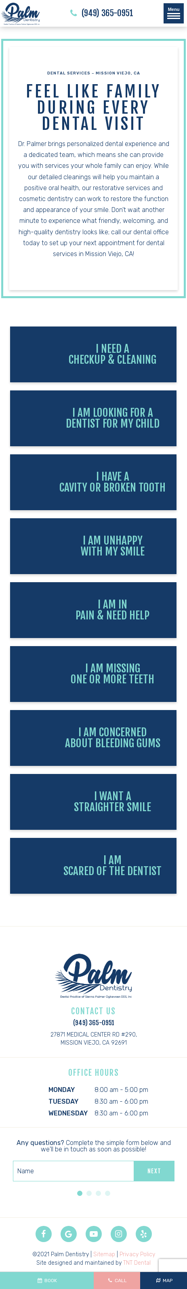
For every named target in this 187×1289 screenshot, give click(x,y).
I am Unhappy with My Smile (113, 546)
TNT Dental (137, 1262)
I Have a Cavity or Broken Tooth (112, 482)
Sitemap (104, 1254)
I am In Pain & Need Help (112, 610)
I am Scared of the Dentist (112, 865)
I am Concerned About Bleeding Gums (112, 737)
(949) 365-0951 (100, 13)
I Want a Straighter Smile (112, 801)
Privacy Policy (137, 1254)
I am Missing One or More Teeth (112, 673)
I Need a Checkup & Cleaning (112, 354)
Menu (173, 13)
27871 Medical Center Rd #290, (93, 1039)
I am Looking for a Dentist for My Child (113, 418)
